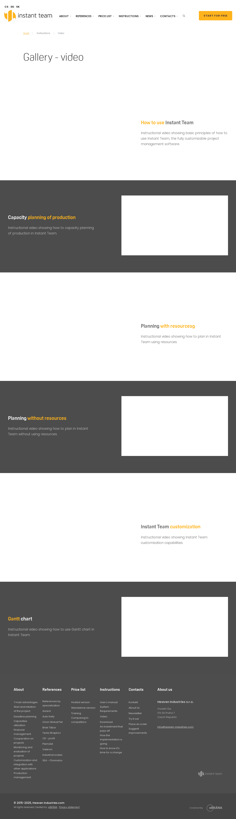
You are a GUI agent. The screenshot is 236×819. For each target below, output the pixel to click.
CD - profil (48, 738)
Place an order (138, 724)
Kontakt (133, 702)
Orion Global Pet (52, 722)
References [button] (83, 16)
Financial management (22, 732)
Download (106, 722)
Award (46, 711)
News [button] (149, 16)
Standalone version (83, 708)
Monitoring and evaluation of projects (23, 751)
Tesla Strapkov (51, 733)
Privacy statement (69, 807)
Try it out (134, 719)
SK (18, 7)
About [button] (64, 16)
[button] (184, 16)
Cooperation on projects (23, 741)
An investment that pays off (111, 729)
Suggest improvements (138, 731)
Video (103, 716)
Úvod (26, 33)
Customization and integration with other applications (25, 764)
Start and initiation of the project (25, 709)
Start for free (215, 15)
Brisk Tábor (49, 727)
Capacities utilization (20, 723)
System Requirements (108, 709)
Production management (22, 775)
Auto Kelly (48, 716)
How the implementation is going (111, 739)
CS (6, 7)
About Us (134, 708)
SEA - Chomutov (52, 760)
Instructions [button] (129, 16)
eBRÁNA (52, 807)
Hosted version (80, 702)
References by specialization (51, 703)
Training (76, 713)
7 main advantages (26, 702)
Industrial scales (52, 755)
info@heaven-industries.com (175, 727)
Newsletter (135, 713)
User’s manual (109, 702)
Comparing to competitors (79, 720)
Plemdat (47, 744)
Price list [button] (105, 16)
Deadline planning (25, 716)
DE (12, 7)
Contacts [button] (167, 16)
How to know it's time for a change (111, 750)
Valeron (47, 749)
